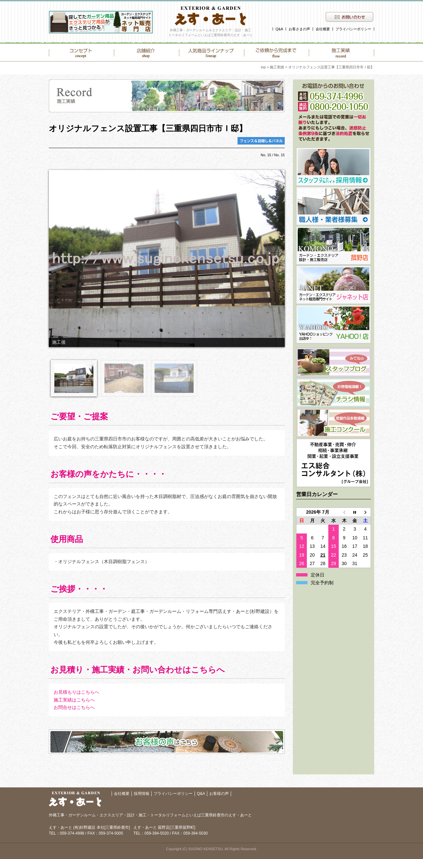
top (263, 67)
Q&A (279, 29)
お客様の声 (219, 793)
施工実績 (277, 67)
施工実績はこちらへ (74, 699)
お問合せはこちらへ (74, 707)
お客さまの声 (299, 29)
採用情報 (141, 793)
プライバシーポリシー (353, 29)
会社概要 (323, 29)
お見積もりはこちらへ (76, 692)
